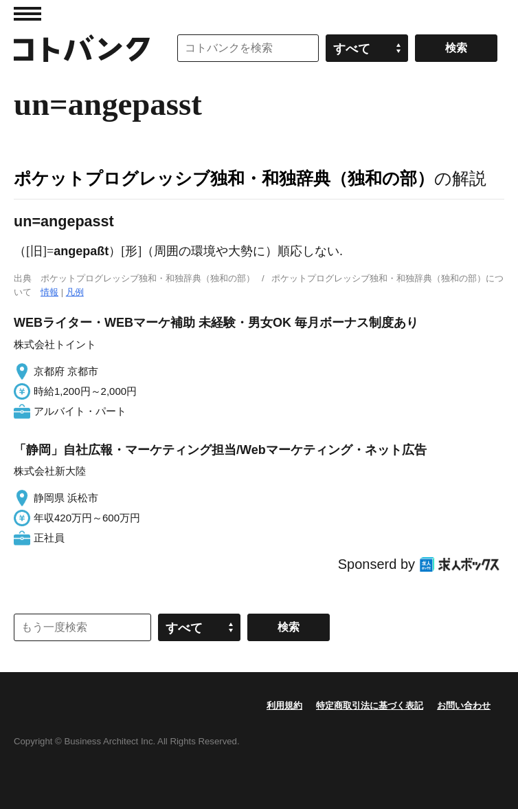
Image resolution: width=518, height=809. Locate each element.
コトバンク (82, 48)
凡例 (75, 292)
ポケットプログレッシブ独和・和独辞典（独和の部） (224, 178)
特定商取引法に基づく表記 (369, 705)
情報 (49, 292)
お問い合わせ (464, 705)
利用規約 (284, 705)
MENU (27, 14)
